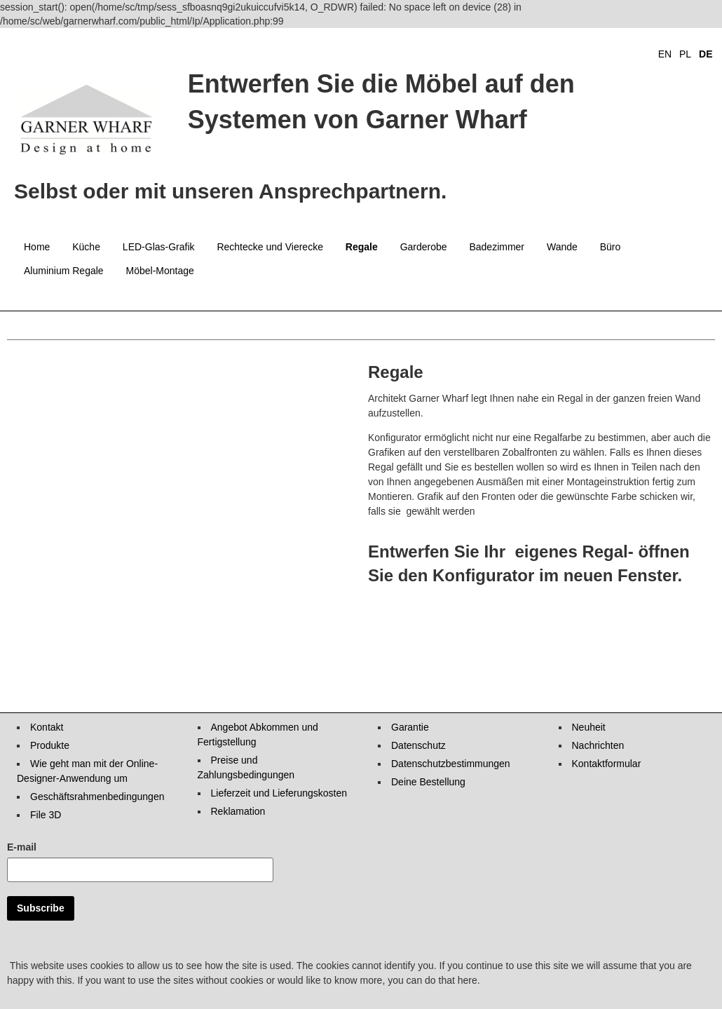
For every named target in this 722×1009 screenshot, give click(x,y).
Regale (362, 246)
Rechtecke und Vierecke (270, 246)
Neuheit (589, 727)
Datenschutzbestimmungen (450, 763)
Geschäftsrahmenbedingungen (97, 796)
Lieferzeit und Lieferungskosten (279, 793)
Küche (86, 246)
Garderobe (423, 246)
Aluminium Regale (64, 270)
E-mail (21, 847)
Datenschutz (418, 745)
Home (37, 246)
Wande (562, 246)
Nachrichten (598, 745)
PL (685, 54)
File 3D (45, 814)
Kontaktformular (606, 763)
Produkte (49, 745)
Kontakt (46, 727)
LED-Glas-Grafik (159, 246)
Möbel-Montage (160, 270)
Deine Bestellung (428, 781)
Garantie (410, 727)
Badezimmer (496, 246)
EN (665, 54)
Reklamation (238, 811)
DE (705, 54)
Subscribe (40, 908)
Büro (610, 246)
